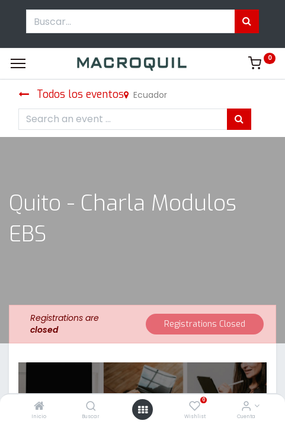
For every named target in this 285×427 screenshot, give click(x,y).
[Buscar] (91, 407)
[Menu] (18, 63)
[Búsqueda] (247, 21)
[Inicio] (39, 407)
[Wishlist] (194, 407)
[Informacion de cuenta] (246, 407)
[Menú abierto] (143, 410)
